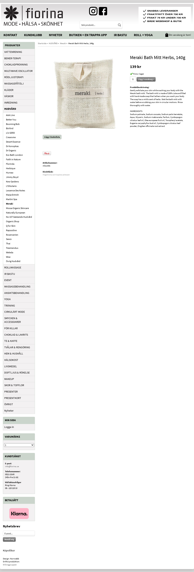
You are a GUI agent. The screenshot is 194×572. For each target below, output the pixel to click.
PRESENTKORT (12, 398)
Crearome (11, 137)
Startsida (42, 43)
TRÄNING (9, 305)
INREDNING (10, 102)
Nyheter (55, 35)
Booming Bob (13, 124)
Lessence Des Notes (15, 190)
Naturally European (15, 212)
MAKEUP (9, 379)
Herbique (10, 168)
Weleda (9, 252)
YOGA (7, 299)
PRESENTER (11, 391)
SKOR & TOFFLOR (14, 385)
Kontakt (10, 35)
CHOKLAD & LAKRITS (16, 334)
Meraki (9, 203)
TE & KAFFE (10, 341)
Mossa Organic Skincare (17, 208)
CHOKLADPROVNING (16, 64)
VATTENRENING (13, 52)
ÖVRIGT (8, 404)
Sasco (9, 239)
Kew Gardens (12, 181)
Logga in (9, 427)
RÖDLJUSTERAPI (13, 77)
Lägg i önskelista (52, 137)
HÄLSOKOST (11, 360)
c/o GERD (10, 132)
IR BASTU (9, 274)
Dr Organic (11, 150)
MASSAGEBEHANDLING (17, 286)
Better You (11, 119)
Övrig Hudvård (13, 261)
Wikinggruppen (10, 564)
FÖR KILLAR (11, 328)
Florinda (10, 163)
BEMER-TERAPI (12, 58)
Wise (8, 256)
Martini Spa (11, 199)
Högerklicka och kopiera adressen (56, 174)
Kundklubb (33, 35)
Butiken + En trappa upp (88, 35)
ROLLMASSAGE (12, 267)
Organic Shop (12, 221)
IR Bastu (120, 35)
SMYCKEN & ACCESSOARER (12, 320)
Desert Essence (13, 141)
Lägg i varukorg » (146, 79)
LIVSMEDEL (10, 366)
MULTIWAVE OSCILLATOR (18, 71)
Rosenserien (12, 234)
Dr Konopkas (12, 146)
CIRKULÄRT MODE (14, 311)
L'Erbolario (11, 186)
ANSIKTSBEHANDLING (16, 293)
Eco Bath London (14, 154)
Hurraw (9, 172)
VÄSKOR (8, 96)
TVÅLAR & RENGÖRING (17, 347)
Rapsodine (11, 230)
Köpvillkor (9, 550)
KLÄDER (8, 90)
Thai (8, 243)
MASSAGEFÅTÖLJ (14, 83)
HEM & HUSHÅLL (13, 353)
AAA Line (10, 115)
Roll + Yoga (143, 35)
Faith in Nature (13, 159)
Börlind (9, 128)
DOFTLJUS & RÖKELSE (17, 372)
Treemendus (12, 247)
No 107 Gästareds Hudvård (19, 216)
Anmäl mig (9, 539)
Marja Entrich (12, 194)
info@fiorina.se (12, 466)
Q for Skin (11, 225)
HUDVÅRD (10, 109)
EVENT (8, 280)
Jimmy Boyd (12, 177)
